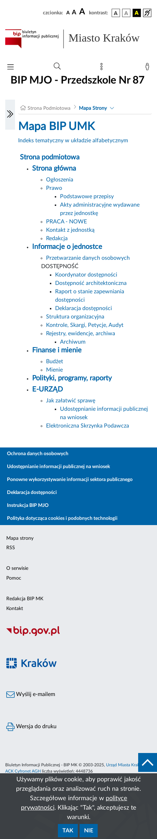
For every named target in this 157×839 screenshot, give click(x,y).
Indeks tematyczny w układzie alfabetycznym (73, 140)
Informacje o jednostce (67, 246)
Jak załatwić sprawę (70, 400)
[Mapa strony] (103, 68)
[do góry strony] (147, 762)
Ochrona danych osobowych (37, 453)
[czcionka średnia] (74, 12)
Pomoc (13, 578)
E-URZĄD (47, 389)
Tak (67, 830)
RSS (10, 547)
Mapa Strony (93, 108)
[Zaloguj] (148, 68)
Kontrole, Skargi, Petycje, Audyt (85, 325)
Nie (88, 830)
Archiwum (72, 342)
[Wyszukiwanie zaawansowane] (57, 66)
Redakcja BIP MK (24, 598)
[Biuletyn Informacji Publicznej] (78, 635)
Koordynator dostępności (86, 275)
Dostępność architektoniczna (91, 283)
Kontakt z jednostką (70, 230)
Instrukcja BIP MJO (27, 505)
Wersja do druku (31, 727)
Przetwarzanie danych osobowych (88, 258)
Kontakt (14, 608)
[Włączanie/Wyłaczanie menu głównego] (10, 67)
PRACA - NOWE (66, 221)
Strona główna (54, 168)
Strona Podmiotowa (49, 108)
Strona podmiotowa (50, 157)
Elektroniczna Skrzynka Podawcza (87, 426)
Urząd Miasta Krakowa (126, 765)
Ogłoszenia (59, 179)
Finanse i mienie (57, 350)
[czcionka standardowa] (68, 12)
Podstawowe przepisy (87, 196)
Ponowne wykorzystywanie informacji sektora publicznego (70, 479)
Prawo (54, 188)
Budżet (54, 361)
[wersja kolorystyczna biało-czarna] (126, 12)
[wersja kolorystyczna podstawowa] (115, 12)
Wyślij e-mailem (30, 694)
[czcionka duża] (83, 12)
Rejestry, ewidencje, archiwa (80, 333)
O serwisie (17, 568)
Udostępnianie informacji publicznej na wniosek (58, 466)
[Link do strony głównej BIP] (78, 38)
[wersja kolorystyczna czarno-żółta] (136, 12)
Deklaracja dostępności (83, 308)
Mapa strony (19, 538)
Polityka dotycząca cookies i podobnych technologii (62, 518)
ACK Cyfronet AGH (23, 771)
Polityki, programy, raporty (72, 378)
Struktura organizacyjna (75, 317)
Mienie (54, 370)
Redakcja (57, 238)
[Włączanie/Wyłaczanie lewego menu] (10, 115)
